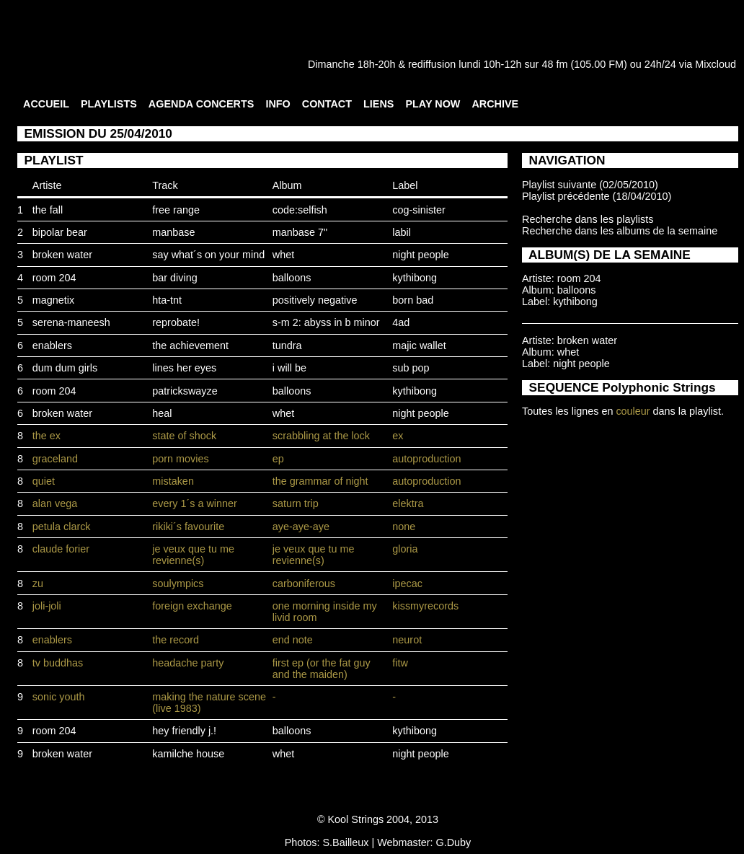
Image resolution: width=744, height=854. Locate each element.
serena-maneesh (71, 322)
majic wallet (419, 345)
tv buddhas (57, 663)
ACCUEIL (46, 104)
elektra (407, 503)
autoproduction (426, 459)
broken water (62, 254)
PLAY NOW (432, 104)
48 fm (554, 64)
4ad (400, 322)
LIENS (378, 104)
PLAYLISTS (109, 104)
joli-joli (46, 606)
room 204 (54, 277)
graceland (55, 459)
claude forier (60, 549)
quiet (43, 481)
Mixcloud (715, 64)
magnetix (53, 300)
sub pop (410, 368)
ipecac (407, 583)
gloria (404, 549)
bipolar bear (59, 232)
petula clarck (61, 526)
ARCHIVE (494, 104)
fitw (400, 663)
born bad (412, 300)
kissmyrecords (425, 606)
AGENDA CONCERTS (201, 104)
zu (37, 583)
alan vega (54, 503)
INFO (277, 104)
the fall (47, 210)
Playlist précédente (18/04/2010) (596, 196)
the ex (46, 435)
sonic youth (58, 697)
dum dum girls (64, 368)
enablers (52, 345)
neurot (407, 640)
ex (397, 435)
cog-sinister (419, 210)
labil (401, 232)
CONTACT (327, 104)
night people (420, 254)
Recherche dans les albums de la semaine (619, 231)
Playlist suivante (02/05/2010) (590, 184)
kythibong (414, 277)
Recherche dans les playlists (587, 219)
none (403, 526)
